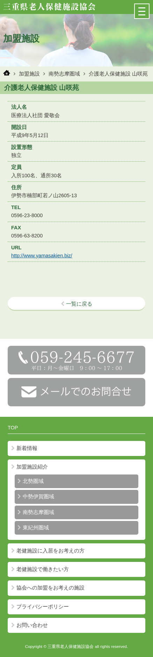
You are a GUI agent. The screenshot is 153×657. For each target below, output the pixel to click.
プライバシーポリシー (40, 606)
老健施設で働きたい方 (40, 569)
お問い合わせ (29, 625)
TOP (13, 427)
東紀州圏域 (33, 527)
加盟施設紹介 (29, 467)
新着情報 (24, 448)
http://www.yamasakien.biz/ (41, 255)
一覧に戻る (76, 304)
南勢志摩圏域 (64, 74)
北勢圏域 (30, 481)
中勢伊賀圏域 (35, 496)
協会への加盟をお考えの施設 (48, 588)
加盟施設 (29, 74)
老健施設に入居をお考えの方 (48, 551)
